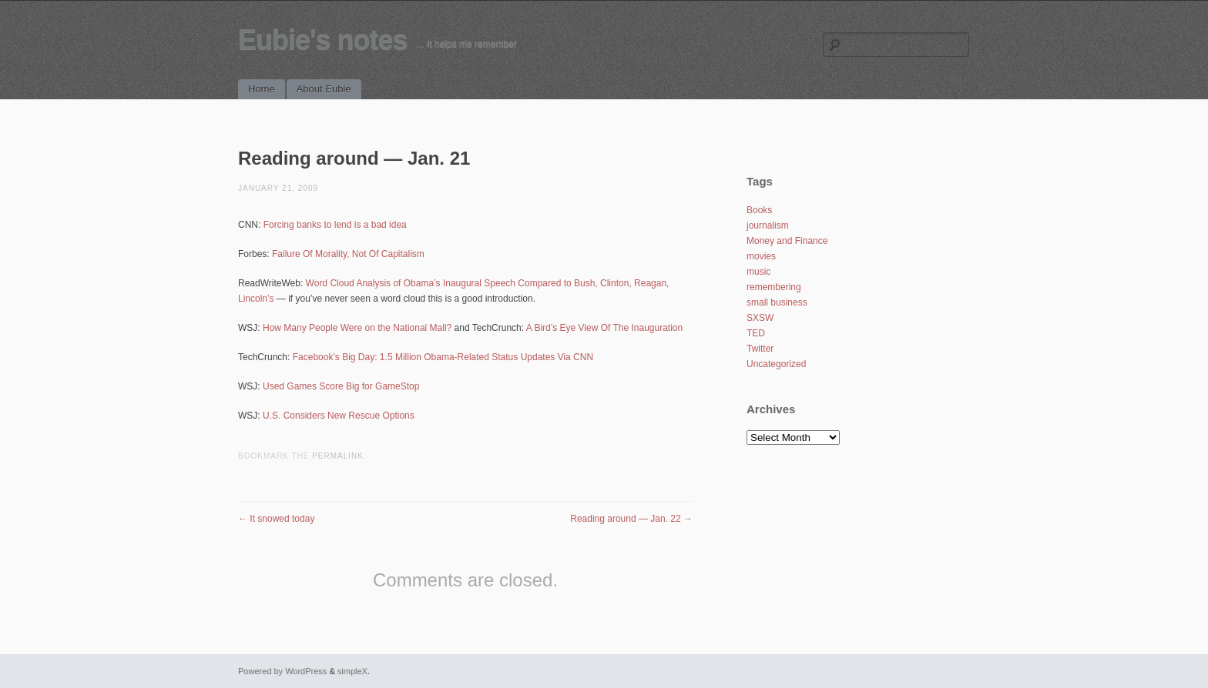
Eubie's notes (323, 39)
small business (777, 302)
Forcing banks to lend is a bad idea (335, 224)
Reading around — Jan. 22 (631, 518)
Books (759, 210)
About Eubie (324, 89)
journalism (768, 225)
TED (756, 333)
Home (261, 89)
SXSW (760, 317)
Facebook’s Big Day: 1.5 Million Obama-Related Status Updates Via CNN (443, 357)
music (758, 271)
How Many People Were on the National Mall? (357, 327)
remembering (774, 287)
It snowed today (276, 518)
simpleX (352, 671)
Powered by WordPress (282, 671)
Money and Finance (787, 240)
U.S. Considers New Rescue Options (338, 415)
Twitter (760, 348)
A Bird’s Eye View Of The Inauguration (604, 327)
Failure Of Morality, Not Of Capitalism (348, 254)
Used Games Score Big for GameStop (341, 386)
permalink (338, 456)
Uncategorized (776, 364)
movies (761, 256)
